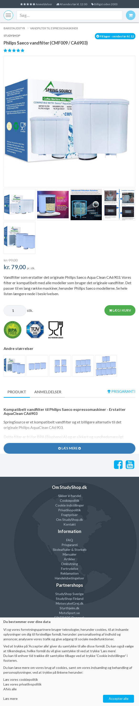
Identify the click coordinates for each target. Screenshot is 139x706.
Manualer (70, 554)
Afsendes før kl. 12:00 (72, 4)
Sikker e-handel (69, 496)
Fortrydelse (69, 569)
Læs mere (10, 698)
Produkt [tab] (16, 391)
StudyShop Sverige (69, 594)
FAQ (69, 540)
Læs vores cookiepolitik (20, 679)
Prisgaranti (70, 545)
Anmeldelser (31, 4)
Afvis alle (10, 689)
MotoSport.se (69, 613)
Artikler (69, 559)
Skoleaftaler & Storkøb (70, 550)
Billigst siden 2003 (110, 4)
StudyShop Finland (69, 599)
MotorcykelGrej (67, 604)
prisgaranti (120, 391)
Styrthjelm (67, 608)
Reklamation (69, 574)
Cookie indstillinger (69, 505)
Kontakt (69, 524)
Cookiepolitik (69, 501)
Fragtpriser (69, 515)
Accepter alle (119, 698)
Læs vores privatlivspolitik (22, 684)
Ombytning (69, 564)
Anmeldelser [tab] (47, 391)
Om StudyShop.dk (69, 520)
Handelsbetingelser (69, 578)
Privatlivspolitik (69, 510)
